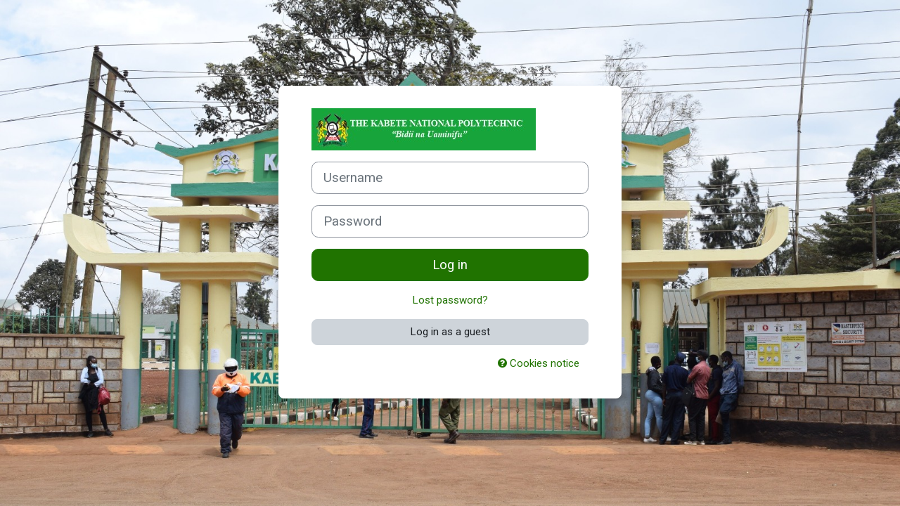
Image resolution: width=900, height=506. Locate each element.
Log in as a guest (450, 331)
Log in (450, 265)
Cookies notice (538, 363)
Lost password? (450, 300)
